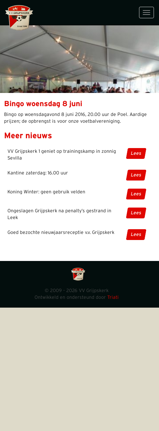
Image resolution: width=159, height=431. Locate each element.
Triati (113, 297)
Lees (136, 153)
